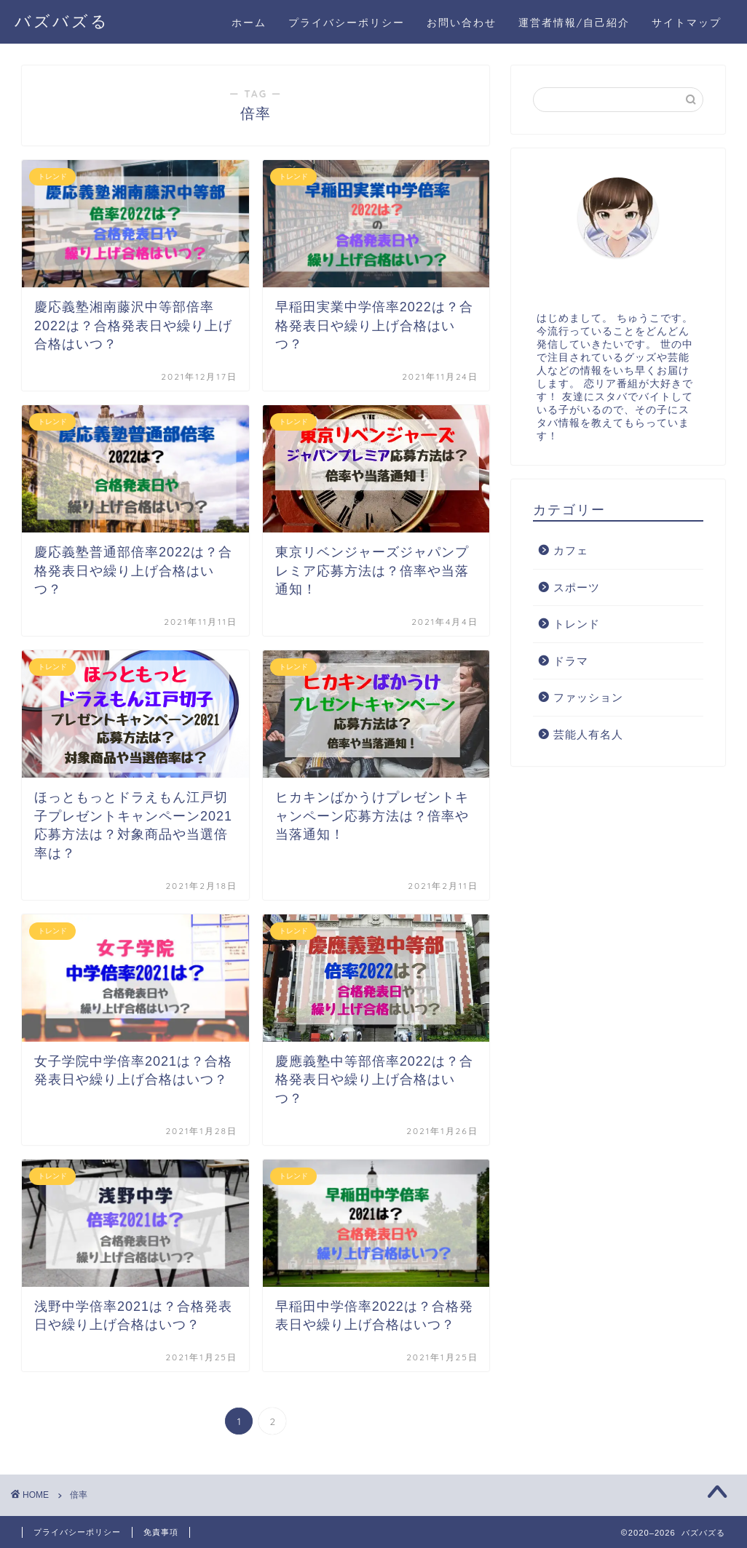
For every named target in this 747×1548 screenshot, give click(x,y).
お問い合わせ (462, 22)
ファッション (588, 697)
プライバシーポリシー (346, 22)
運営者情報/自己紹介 (574, 22)
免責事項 (160, 1532)
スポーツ (576, 587)
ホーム (249, 22)
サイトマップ (687, 22)
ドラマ (570, 661)
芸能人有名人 (588, 734)
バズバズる (62, 21)
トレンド (576, 624)
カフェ (570, 550)
